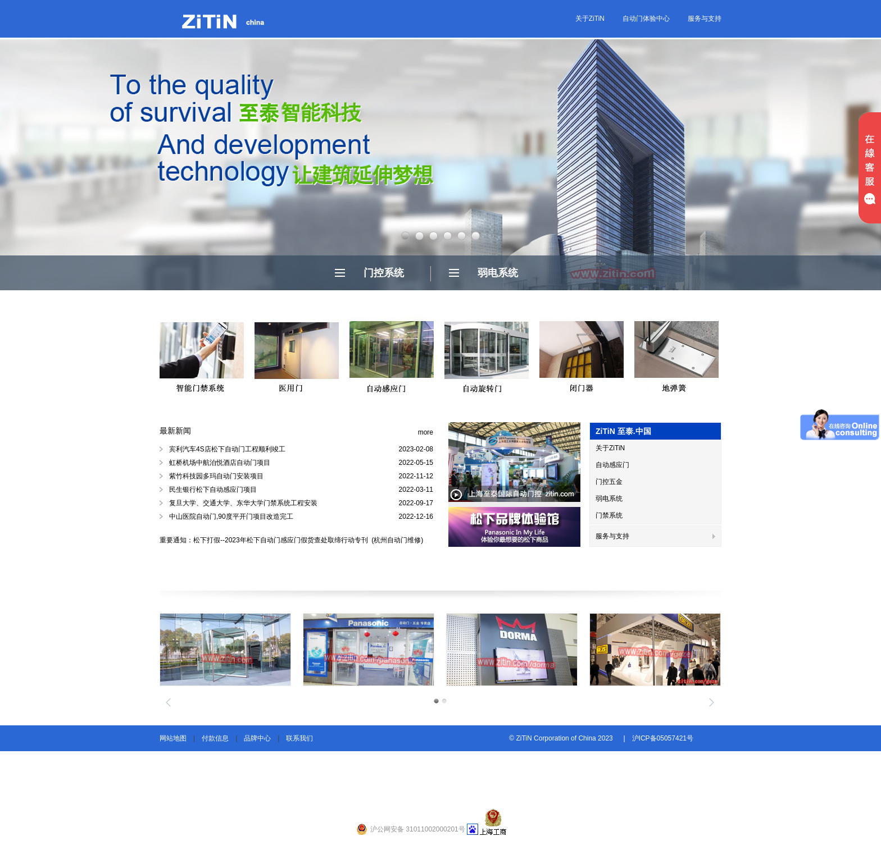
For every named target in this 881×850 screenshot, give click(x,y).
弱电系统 (498, 272)
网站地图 (173, 738)
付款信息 (215, 738)
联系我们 (299, 738)
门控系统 (384, 272)
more (425, 432)
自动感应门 (612, 465)
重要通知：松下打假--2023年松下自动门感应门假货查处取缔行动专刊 (265, 540)
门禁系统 (609, 515)
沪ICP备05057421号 (662, 738)
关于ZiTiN (590, 18)
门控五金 (609, 482)
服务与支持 (704, 18)
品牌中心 (257, 738)
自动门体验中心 (646, 18)
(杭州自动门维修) (396, 540)
